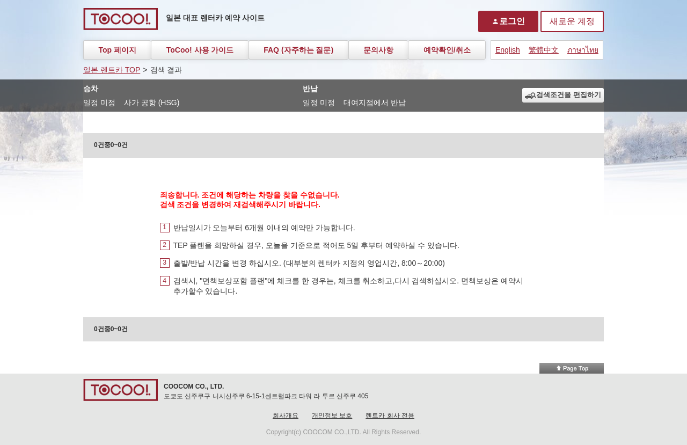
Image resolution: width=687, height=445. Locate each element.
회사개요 (285, 415)
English (507, 50)
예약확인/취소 (447, 50)
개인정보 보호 (332, 415)
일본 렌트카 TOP (111, 69)
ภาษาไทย (582, 50)
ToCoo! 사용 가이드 (200, 50)
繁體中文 (544, 50)
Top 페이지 (117, 50)
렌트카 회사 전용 (390, 415)
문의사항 (378, 50)
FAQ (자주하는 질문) (298, 50)
